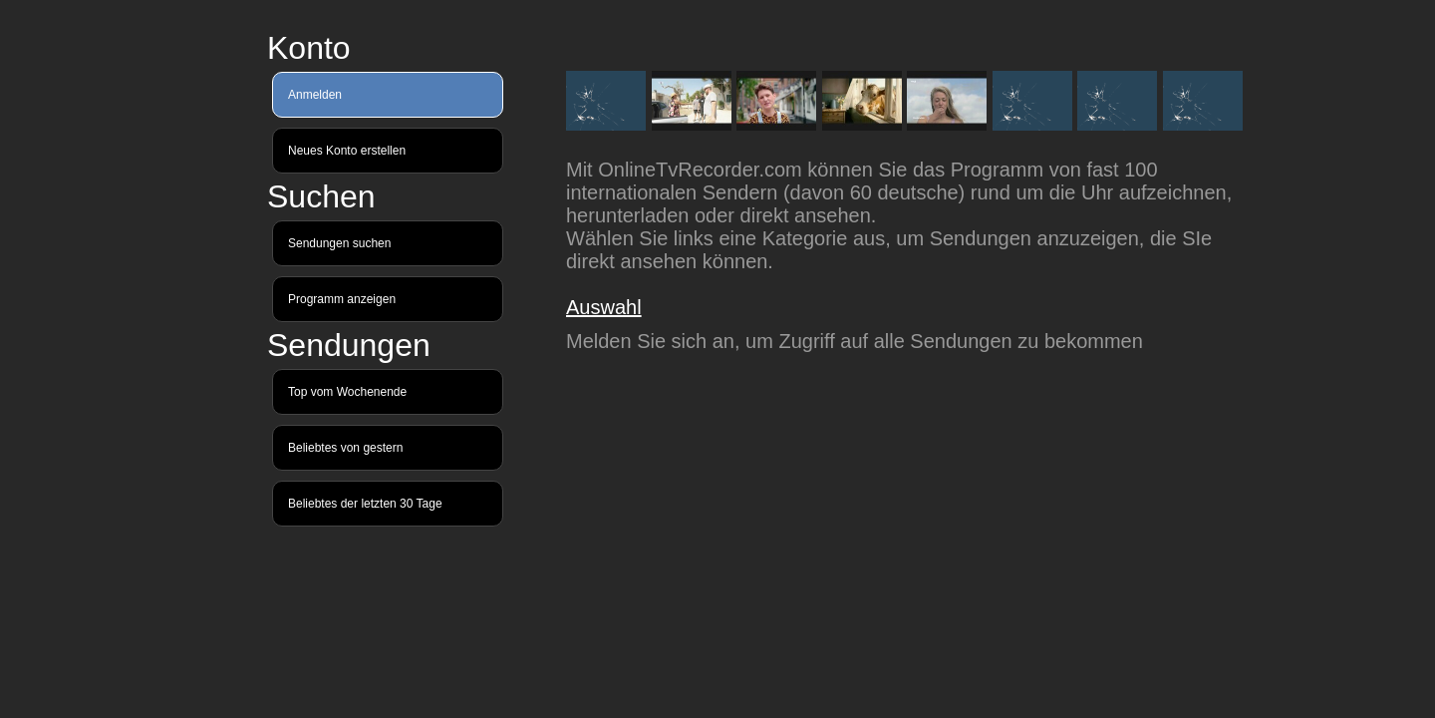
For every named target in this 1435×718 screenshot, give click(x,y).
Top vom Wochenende (347, 392)
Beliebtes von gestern (345, 448)
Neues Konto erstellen (347, 151)
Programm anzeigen (342, 299)
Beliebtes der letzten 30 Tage (365, 504)
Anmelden (315, 95)
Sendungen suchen (339, 243)
